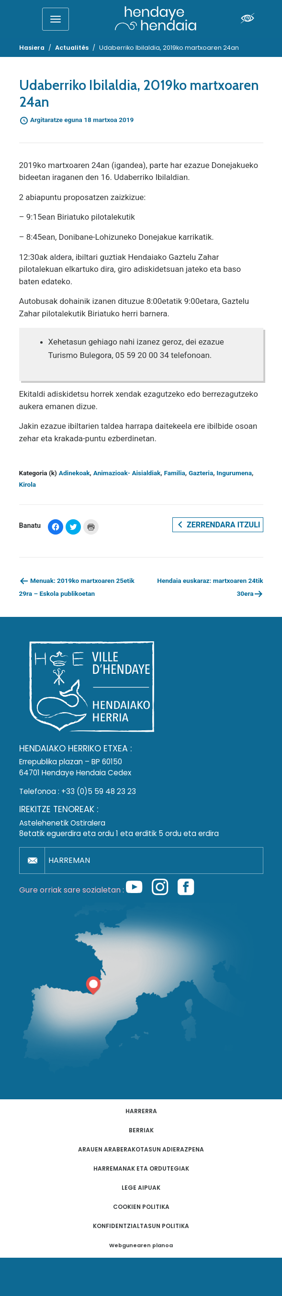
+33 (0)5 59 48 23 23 (98, 791)
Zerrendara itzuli (217, 524)
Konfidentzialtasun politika (141, 1226)
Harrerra (141, 1111)
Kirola (27, 484)
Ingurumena (234, 473)
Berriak (141, 1130)
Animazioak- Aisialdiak (127, 473)
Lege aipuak (141, 1188)
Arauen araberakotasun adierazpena (141, 1149)
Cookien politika (141, 1207)
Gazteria (201, 473)
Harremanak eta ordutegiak (141, 1168)
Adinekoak (74, 473)
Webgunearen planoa (141, 1245)
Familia (174, 473)
